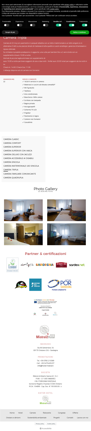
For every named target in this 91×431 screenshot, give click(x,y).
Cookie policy (51, 423)
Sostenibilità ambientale (37, 418)
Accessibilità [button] (46, 428)
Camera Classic (11, 139)
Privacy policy (40, 423)
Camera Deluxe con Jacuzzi (17, 154)
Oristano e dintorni (13, 418)
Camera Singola (11, 162)
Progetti (56, 418)
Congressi (61, 413)
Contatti (70, 418)
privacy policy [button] (69, 4)
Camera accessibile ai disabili (18, 158)
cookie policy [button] (54, 9)
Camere (33, 413)
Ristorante (47, 413)
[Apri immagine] (23, 210)
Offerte (75, 413)
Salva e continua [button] (79, 32)
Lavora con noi (82, 418)
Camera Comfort (12, 143)
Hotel (20, 413)
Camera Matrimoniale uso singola (21, 166)
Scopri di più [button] (10, 32)
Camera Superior (12, 147)
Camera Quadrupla (13, 178)
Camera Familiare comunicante (19, 174)
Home (12, 413)
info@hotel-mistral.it (45, 366)
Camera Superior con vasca (17, 151)
